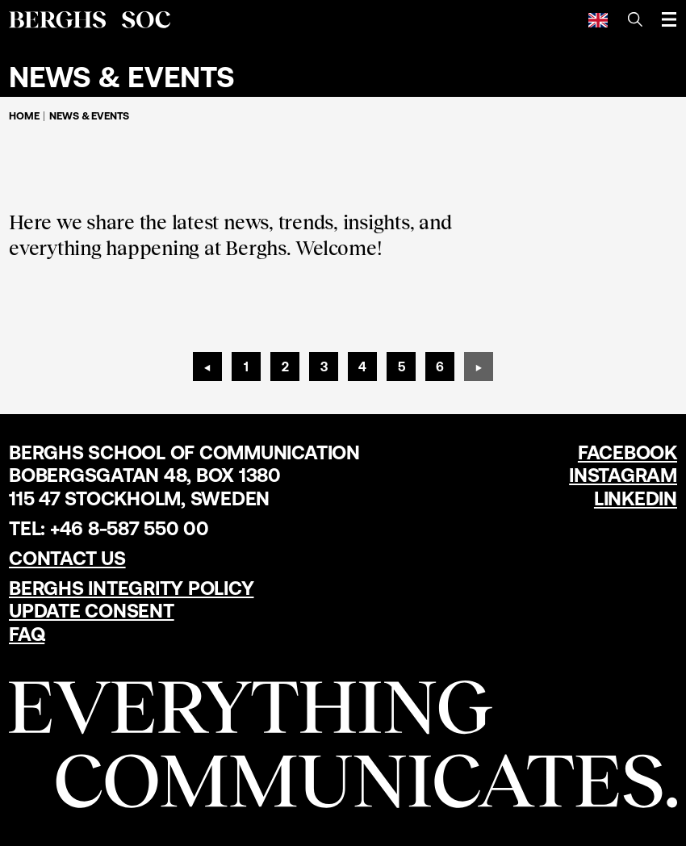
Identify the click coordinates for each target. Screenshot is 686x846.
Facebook (627, 452)
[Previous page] (207, 366)
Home (24, 116)
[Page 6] (439, 366)
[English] (598, 19)
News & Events (89, 116)
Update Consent (91, 611)
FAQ (26, 634)
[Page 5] (401, 366)
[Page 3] (323, 366)
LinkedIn (635, 498)
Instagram (623, 475)
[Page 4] (362, 366)
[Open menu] (669, 19)
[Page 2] (284, 366)
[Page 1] (246, 366)
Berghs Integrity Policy (131, 588)
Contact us (67, 558)
